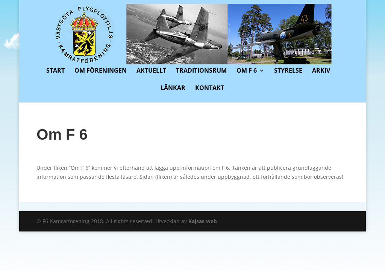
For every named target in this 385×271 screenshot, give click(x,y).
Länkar (173, 88)
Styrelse (288, 71)
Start (55, 71)
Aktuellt (151, 71)
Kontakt (209, 88)
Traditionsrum (201, 71)
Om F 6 (246, 71)
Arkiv (321, 71)
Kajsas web (202, 221)
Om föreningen (100, 71)
